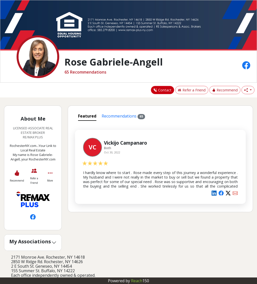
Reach (140, 280)
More (50, 180)
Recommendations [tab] (123, 116)
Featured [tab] (87, 116)
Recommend (225, 90)
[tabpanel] (160, 166)
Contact (162, 90)
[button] (247, 90)
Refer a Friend (192, 90)
